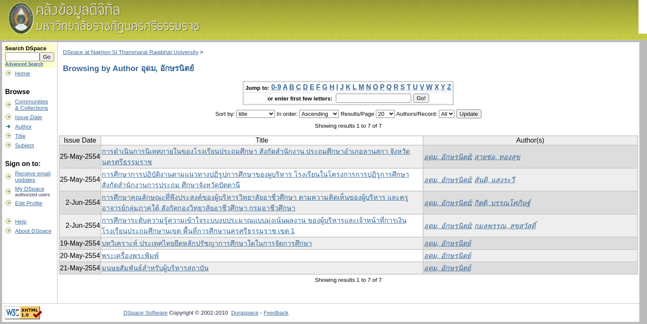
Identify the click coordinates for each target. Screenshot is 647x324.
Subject (24, 145)
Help (20, 221)
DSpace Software (145, 313)
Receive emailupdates (33, 176)
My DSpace (29, 189)
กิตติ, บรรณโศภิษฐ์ (502, 202)
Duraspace (244, 313)
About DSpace (33, 231)
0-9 (276, 87)
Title (20, 136)
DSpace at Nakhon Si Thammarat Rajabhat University (130, 52)
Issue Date (28, 117)
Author (23, 126)
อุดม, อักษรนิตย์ (447, 157)
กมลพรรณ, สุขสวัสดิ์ (504, 225)
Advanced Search (24, 63)
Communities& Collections (31, 104)
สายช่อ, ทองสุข (497, 157)
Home (22, 73)
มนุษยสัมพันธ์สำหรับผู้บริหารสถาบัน (155, 268)
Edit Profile (28, 203)
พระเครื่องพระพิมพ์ (130, 255)
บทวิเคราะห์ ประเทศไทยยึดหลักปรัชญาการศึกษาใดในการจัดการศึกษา (207, 243)
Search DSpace (25, 48)
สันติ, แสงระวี (494, 180)
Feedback (276, 313)
